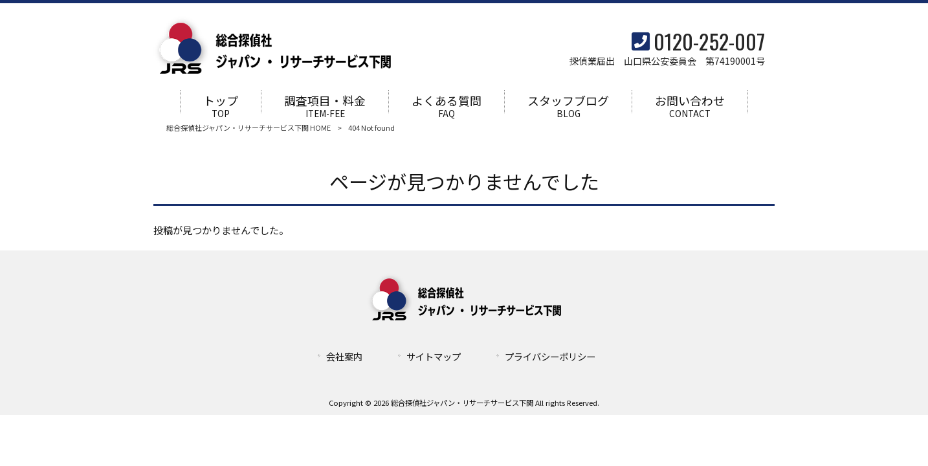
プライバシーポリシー (550, 357)
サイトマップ (433, 357)
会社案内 (344, 357)
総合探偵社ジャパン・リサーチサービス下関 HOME (248, 128)
